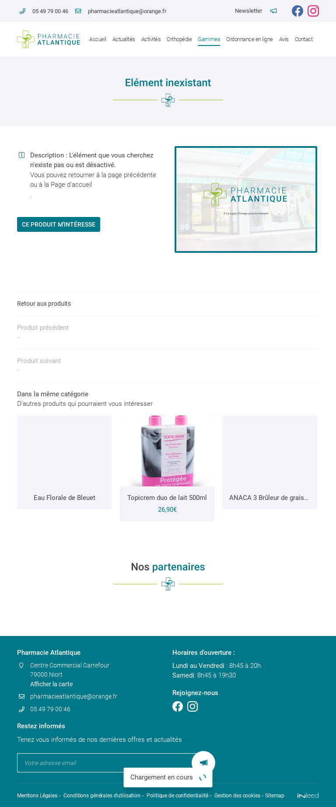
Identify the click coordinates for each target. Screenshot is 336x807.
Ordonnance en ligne (249, 39)
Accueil (97, 39)
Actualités (123, 39)
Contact (304, 39)
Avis (284, 39)
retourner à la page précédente (112, 175)
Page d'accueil (71, 185)
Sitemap (270, 795)
